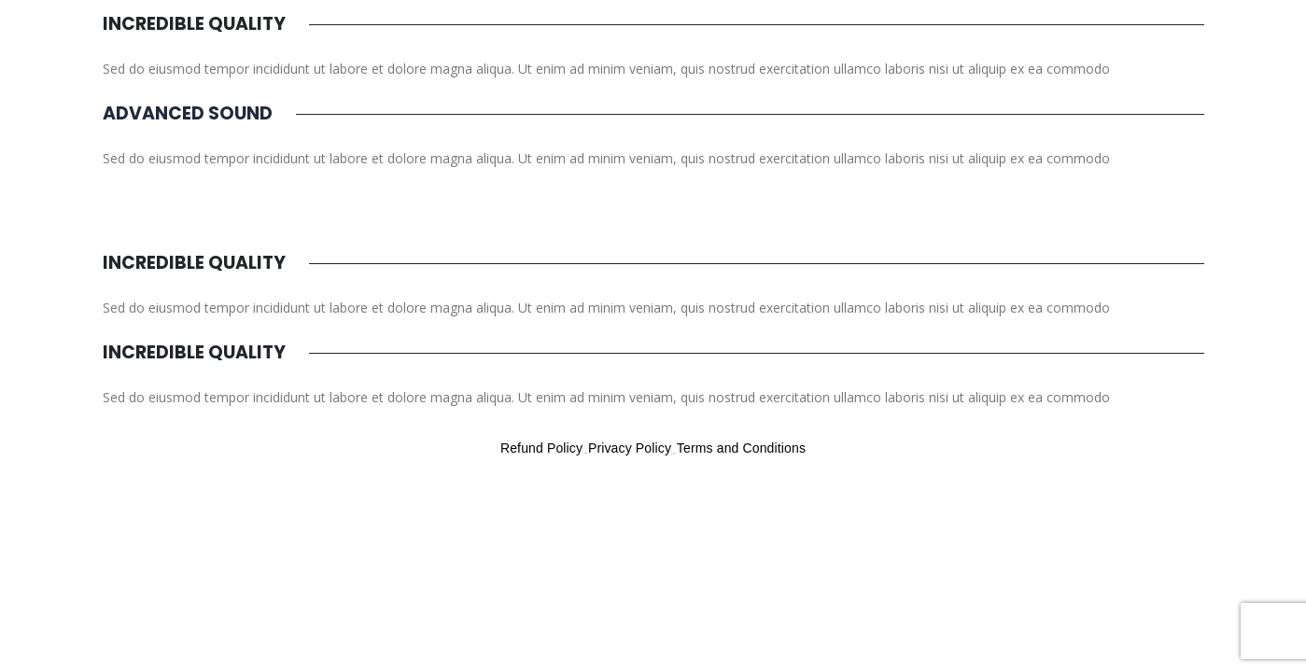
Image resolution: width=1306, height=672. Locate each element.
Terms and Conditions (741, 448)
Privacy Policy (629, 448)
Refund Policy (541, 448)
